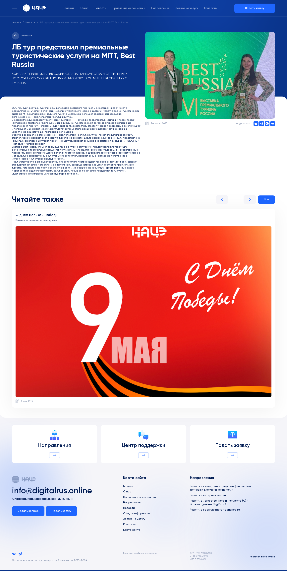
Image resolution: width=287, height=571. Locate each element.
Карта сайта (132, 531)
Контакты (210, 8)
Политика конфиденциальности (140, 554)
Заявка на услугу (187, 8)
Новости (100, 8)
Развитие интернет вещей (208, 496)
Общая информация (137, 514)
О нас (84, 8)
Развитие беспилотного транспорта (215, 510)
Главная (69, 8)
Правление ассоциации (128, 8)
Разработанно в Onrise (262, 558)
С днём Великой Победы (37, 215)
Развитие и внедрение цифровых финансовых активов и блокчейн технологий (221, 488)
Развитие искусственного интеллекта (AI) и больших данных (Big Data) (219, 503)
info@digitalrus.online (55, 491)
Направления (160, 8)
